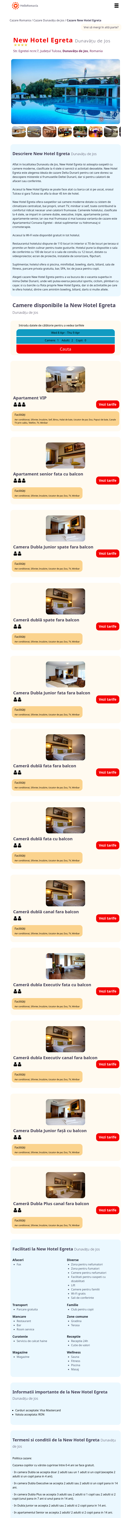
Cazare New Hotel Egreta (84, 20)
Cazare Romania (21, 20)
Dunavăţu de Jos (93, 41)
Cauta (65, 349)
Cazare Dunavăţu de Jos (49, 20)
